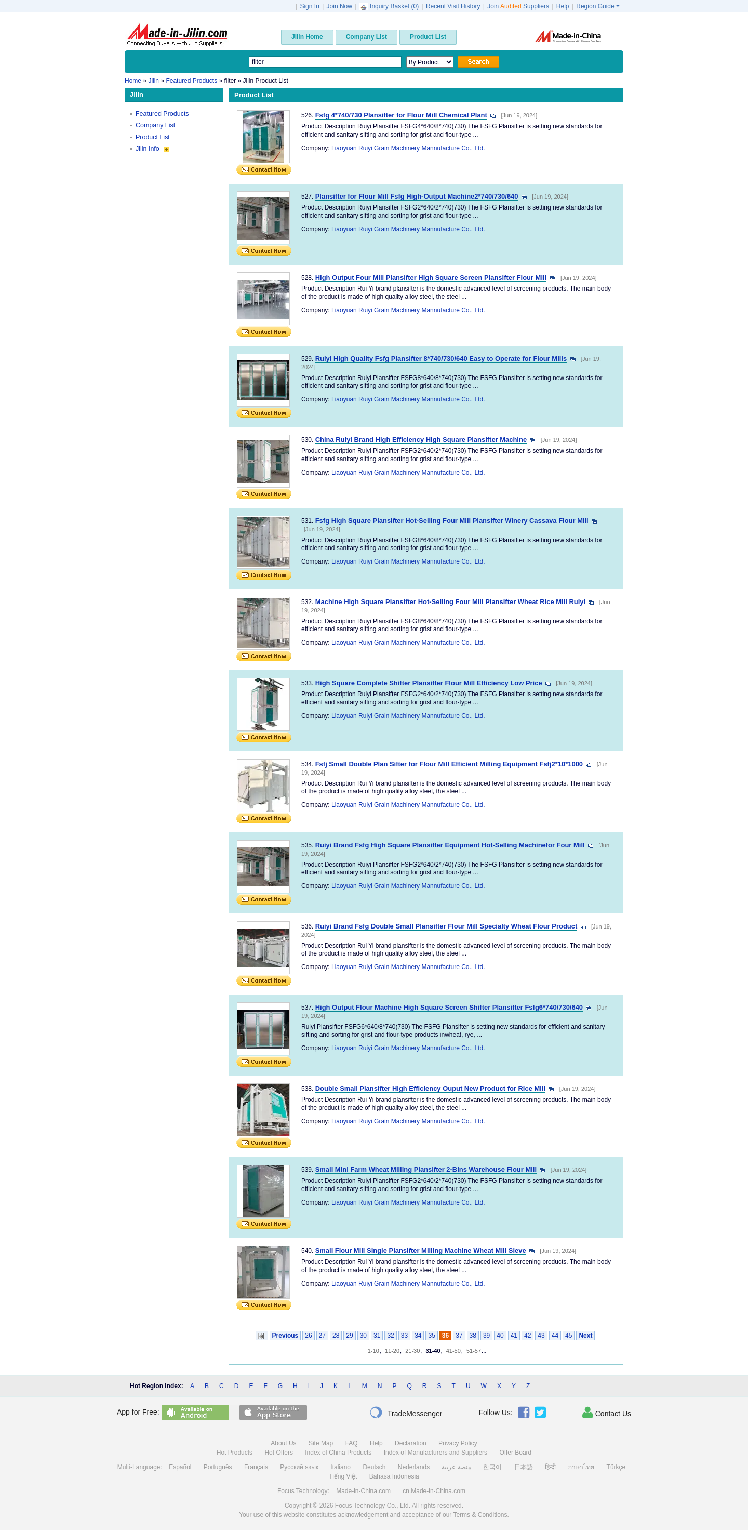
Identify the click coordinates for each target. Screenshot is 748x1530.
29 (349, 1335)
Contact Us (606, 1412)
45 (568, 1335)
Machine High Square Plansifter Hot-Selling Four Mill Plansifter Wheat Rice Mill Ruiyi (450, 602)
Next (585, 1335)
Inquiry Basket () (390, 6)
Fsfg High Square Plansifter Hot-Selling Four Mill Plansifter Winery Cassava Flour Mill (452, 521)
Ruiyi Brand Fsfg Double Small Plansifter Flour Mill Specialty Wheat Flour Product (446, 926)
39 (486, 1335)
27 (322, 1335)
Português (218, 1467)
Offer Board (515, 1452)
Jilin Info (152, 148)
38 (473, 1335)
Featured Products (162, 113)
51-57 (473, 1351)
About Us (283, 1443)
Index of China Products (338, 1452)
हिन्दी (550, 1467)
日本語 (523, 1467)
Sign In (309, 6)
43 (541, 1335)
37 (459, 1335)
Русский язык (299, 1467)
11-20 (392, 1351)
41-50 (453, 1351)
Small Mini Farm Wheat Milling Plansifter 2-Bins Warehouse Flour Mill (426, 1169)
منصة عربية (456, 1467)
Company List (155, 125)
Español (180, 1467)
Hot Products (234, 1452)
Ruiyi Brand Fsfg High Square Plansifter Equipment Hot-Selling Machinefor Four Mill (450, 845)
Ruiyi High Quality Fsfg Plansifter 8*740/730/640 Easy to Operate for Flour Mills (441, 358)
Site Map (321, 1443)
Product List (153, 137)
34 (418, 1335)
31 (376, 1335)
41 (514, 1335)
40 (500, 1335)
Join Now (339, 6)
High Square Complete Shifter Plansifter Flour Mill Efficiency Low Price (428, 683)
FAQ (351, 1443)
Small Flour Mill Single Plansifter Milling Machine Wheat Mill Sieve (420, 1250)
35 (431, 1335)
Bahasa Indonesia (394, 1476)
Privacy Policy (457, 1443)
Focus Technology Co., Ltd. (372, 1505)
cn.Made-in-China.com (434, 1491)
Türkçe (616, 1467)
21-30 (412, 1351)
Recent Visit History (453, 6)
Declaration (410, 1443)
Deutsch (374, 1467)
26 (308, 1335)
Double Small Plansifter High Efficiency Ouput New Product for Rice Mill (430, 1088)
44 (555, 1335)
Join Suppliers (518, 6)
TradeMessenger (405, 1412)
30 (363, 1335)
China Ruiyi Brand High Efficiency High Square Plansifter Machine (421, 439)
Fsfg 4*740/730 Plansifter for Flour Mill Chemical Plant (401, 115)
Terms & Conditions (480, 1515)
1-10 (373, 1351)
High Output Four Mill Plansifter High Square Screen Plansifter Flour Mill (431, 277)
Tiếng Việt (343, 1476)
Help (562, 6)
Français (256, 1467)
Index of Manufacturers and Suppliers (435, 1452)
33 (404, 1335)
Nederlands (414, 1467)
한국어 (492, 1467)
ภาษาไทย (581, 1467)
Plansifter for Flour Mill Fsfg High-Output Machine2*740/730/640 (416, 196)
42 (527, 1335)
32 (390, 1335)
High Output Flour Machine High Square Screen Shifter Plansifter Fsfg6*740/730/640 (449, 1007)
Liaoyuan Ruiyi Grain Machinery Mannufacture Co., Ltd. (408, 148)
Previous (285, 1335)
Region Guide (598, 6)
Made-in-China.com (363, 1491)
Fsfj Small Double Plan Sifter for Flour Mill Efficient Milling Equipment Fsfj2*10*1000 (449, 764)
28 (335, 1335)
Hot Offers (278, 1452)
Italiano (340, 1467)
